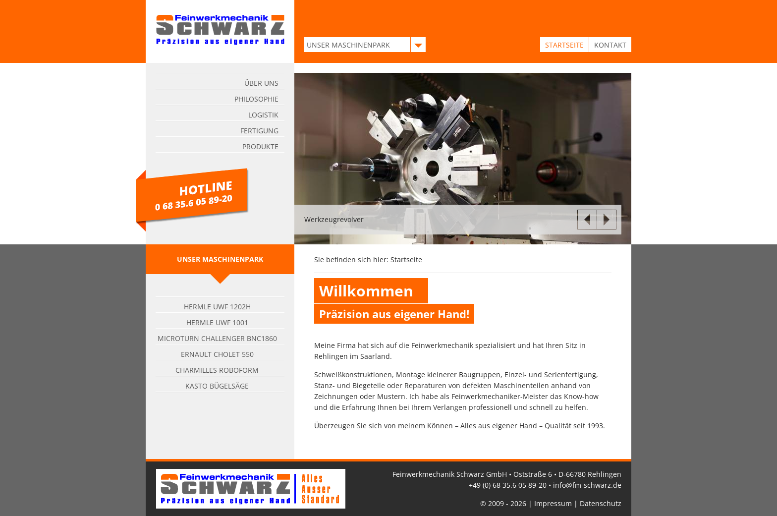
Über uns (261, 83)
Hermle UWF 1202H (217, 306)
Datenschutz (600, 503)
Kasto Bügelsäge (217, 386)
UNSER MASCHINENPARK (348, 45)
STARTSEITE (564, 45)
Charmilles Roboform (217, 370)
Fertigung (259, 130)
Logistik (263, 114)
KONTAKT (610, 45)
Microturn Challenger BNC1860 (217, 338)
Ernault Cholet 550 (217, 354)
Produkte (260, 146)
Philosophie (256, 99)
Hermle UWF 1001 (217, 322)
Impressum (553, 503)
